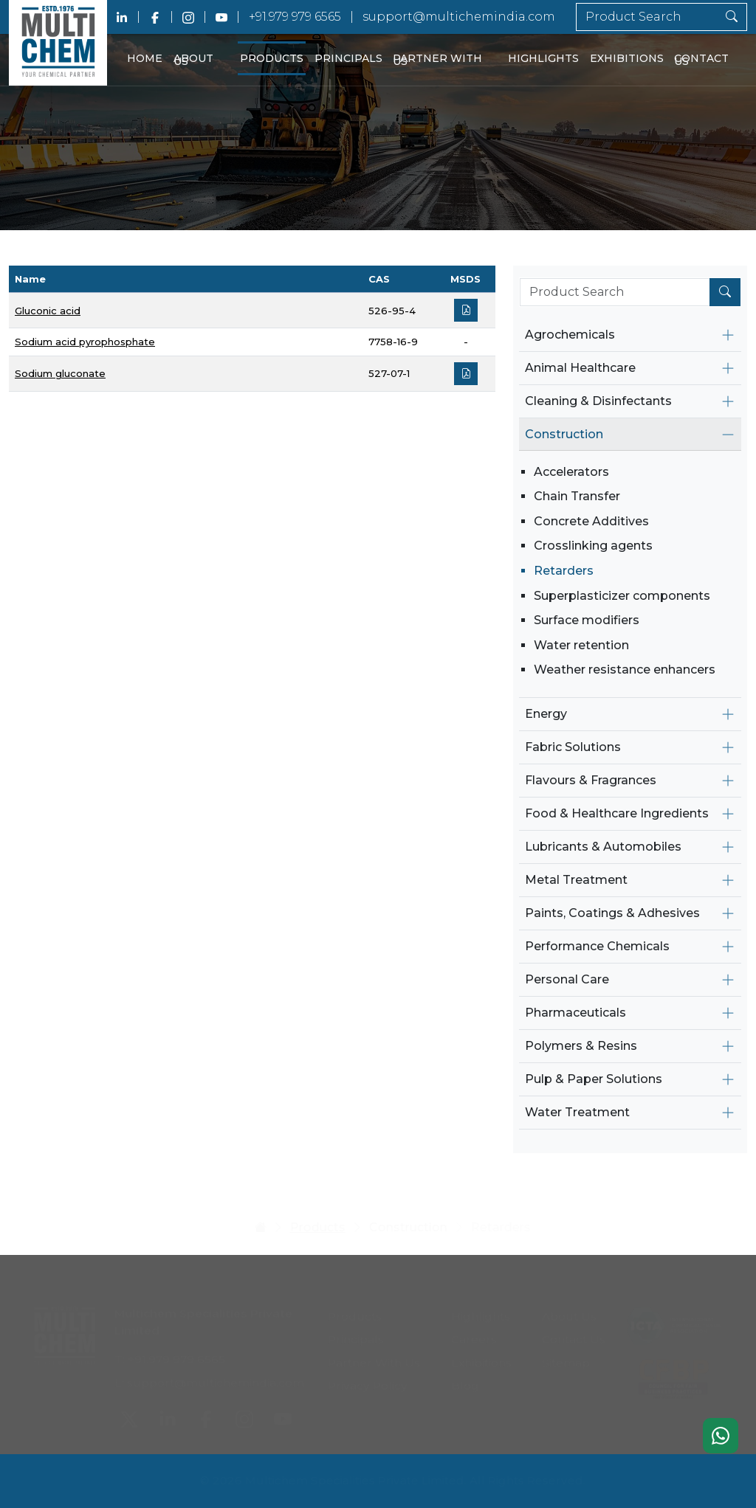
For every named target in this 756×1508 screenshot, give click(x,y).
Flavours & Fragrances (590, 780)
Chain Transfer (577, 496)
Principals (348, 58)
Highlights (543, 58)
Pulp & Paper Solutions (593, 1079)
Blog (465, 1380)
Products (271, 58)
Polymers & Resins (581, 1046)
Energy (546, 714)
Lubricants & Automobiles (603, 847)
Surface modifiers (586, 620)
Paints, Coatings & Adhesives (612, 913)
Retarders (564, 571)
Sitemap (566, 1357)
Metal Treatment (576, 880)
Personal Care (567, 979)
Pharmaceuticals (575, 1013)
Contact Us (701, 60)
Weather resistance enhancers (624, 670)
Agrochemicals (570, 335)
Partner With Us (437, 60)
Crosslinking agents (593, 546)
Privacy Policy (368, 1380)
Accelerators (571, 472)
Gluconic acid (47, 311)
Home (144, 58)
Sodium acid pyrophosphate (85, 341)
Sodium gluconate (60, 373)
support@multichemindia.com (458, 17)
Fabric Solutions (573, 747)
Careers (474, 1334)
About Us (193, 60)
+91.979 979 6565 (295, 17)
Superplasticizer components (622, 596)
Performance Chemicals (597, 946)
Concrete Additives (591, 521)
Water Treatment (577, 1112)
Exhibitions (627, 58)
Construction (564, 434)
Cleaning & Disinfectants (598, 401)
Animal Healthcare (580, 368)
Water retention (581, 645)
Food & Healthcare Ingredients (617, 813)
